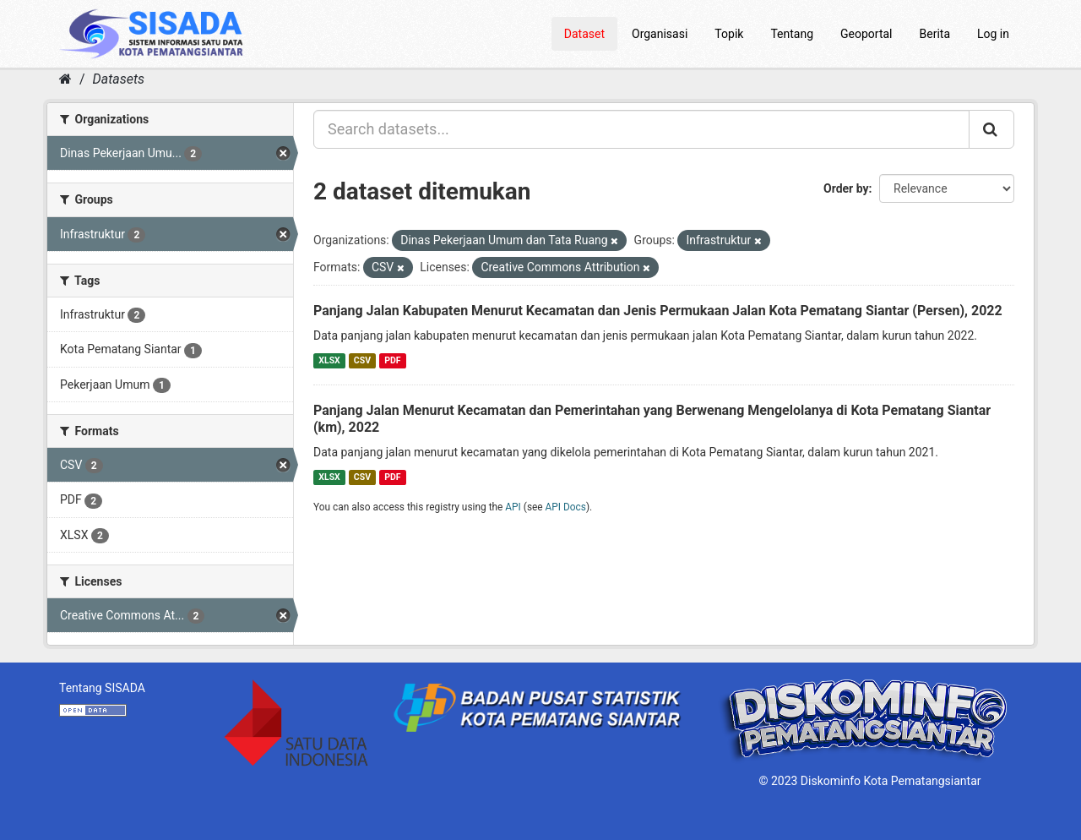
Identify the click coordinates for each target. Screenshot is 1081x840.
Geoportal (866, 34)
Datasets (118, 79)
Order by (846, 188)
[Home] (65, 79)
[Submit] (991, 129)
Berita (935, 34)
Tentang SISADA (102, 688)
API (513, 507)
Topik (728, 34)
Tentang (791, 34)
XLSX (329, 360)
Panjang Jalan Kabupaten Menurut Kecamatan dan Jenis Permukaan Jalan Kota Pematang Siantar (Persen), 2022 (657, 311)
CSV (362, 360)
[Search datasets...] (641, 129)
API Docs (566, 507)
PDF (392, 360)
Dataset (584, 34)
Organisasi (659, 34)
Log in (993, 34)
